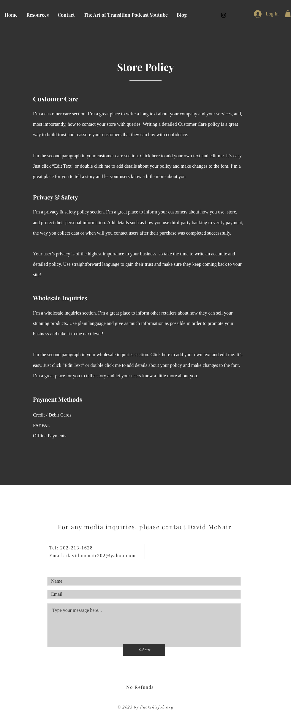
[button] (288, 13)
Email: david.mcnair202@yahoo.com (92, 555)
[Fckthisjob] (223, 15)
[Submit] (144, 650)
